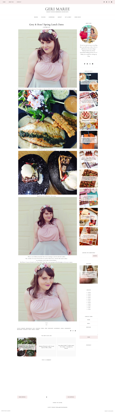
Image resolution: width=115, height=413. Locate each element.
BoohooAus (29, 328)
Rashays (25, 329)
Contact (19, 2)
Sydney (37, 329)
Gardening (52, 17)
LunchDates (68, 328)
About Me (11, 2)
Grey (46, 328)
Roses (33, 329)
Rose (30, 329)
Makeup (60, 17)
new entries (22, 397)
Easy (34, 328)
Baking (36, 17)
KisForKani (57, 328)
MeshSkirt (20, 329)
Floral (42, 328)
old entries (71, 397)
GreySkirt (50, 328)
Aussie (19, 328)
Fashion (43, 17)
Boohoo (23, 328)
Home (4, 2)
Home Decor (78, 17)
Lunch (62, 328)
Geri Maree (57, 9)
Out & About (68, 17)
